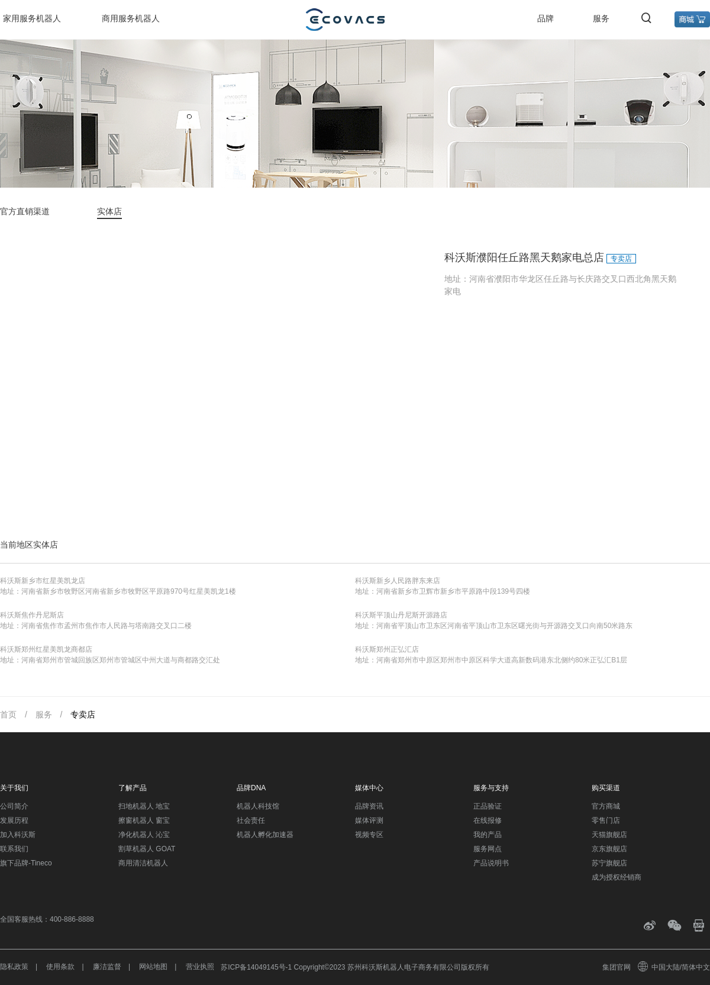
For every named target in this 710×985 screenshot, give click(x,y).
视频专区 (369, 835)
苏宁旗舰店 (609, 863)
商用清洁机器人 (143, 863)
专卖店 (82, 714)
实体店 (109, 211)
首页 (8, 714)
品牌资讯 (369, 806)
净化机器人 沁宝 (144, 835)
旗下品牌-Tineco (26, 863)
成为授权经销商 (616, 877)
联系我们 (14, 849)
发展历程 (14, 820)
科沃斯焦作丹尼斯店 (32, 615)
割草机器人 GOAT (146, 849)
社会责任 (251, 820)
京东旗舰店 (609, 849)
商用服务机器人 (131, 18)
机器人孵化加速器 (265, 835)
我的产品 (487, 835)
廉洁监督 (107, 967)
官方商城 (606, 806)
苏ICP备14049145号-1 (256, 967)
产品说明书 (491, 863)
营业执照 (200, 967)
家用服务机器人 (32, 18)
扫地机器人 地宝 (144, 806)
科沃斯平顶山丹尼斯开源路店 (401, 615)
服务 (601, 18)
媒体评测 (369, 820)
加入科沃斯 (18, 835)
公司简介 (14, 806)
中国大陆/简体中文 (674, 967)
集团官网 (616, 967)
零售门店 (606, 820)
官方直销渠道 (25, 211)
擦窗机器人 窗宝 (144, 820)
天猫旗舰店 (609, 835)
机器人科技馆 (258, 806)
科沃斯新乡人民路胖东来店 (397, 581)
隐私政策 (14, 967)
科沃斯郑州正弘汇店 (387, 649)
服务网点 (487, 849)
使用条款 (60, 967)
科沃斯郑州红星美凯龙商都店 (46, 649)
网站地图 (153, 967)
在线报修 (487, 820)
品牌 (545, 18)
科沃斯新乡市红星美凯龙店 (42, 581)
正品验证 (487, 806)
